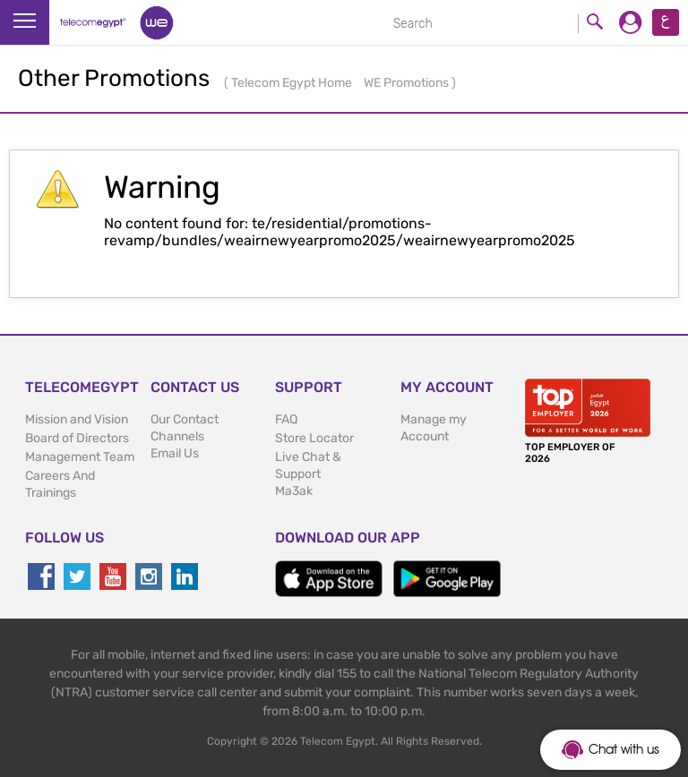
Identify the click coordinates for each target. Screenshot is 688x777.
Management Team (79, 457)
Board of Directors (77, 438)
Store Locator (314, 438)
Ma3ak (294, 491)
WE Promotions (408, 82)
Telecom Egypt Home (293, 82)
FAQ (286, 419)
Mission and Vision (76, 419)
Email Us (174, 453)
